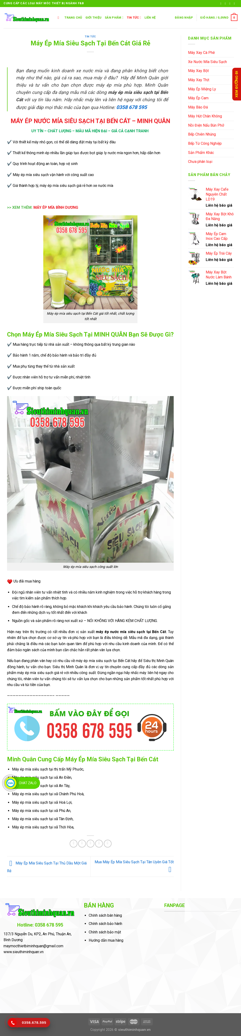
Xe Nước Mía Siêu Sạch (207, 62)
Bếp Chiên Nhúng (202, 134)
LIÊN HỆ (150, 17)
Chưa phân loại (200, 161)
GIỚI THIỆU (93, 17)
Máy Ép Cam (198, 98)
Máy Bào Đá (198, 107)
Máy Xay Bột (198, 70)
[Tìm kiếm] (59, 17)
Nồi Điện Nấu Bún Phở (206, 125)
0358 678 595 (131, 107)
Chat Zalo (27, 783)
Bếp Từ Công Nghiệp (205, 143)
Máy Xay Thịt (198, 80)
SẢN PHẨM (114, 17)
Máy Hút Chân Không (205, 116)
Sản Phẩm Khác (201, 152)
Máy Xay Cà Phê (201, 52)
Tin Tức (134, 17)
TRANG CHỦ (73, 17)
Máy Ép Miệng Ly (202, 89)
